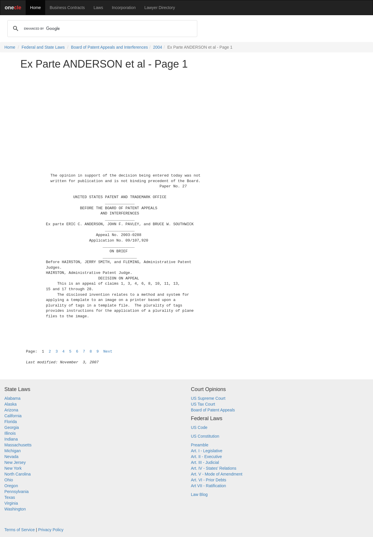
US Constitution (205, 436)
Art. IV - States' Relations (213, 468)
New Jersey (15, 462)
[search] (101, 28)
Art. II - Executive (206, 456)
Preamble (199, 445)
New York (13, 468)
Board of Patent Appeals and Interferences (109, 47)
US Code (199, 427)
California (13, 415)
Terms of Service (19, 529)
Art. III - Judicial (205, 462)
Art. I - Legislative (206, 450)
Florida (10, 421)
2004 (157, 47)
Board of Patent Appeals (213, 410)
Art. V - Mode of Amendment (216, 474)
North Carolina (17, 474)
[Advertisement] (186, 115)
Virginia (11, 503)
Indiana (11, 439)
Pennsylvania (16, 491)
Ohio (8, 480)
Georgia (11, 427)
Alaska (10, 404)
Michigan (12, 450)
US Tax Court (203, 404)
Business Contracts (67, 7)
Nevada (11, 456)
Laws (98, 7)
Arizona (11, 410)
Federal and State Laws (43, 47)
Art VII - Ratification (208, 485)
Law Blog (199, 494)
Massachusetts (17, 445)
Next (107, 351)
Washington (15, 509)
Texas (9, 497)
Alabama (12, 398)
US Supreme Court (208, 398)
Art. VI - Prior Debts (208, 480)
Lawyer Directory (159, 7)
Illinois (10, 433)
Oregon (11, 485)
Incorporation (124, 7)
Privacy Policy (51, 529)
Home (35, 7)
